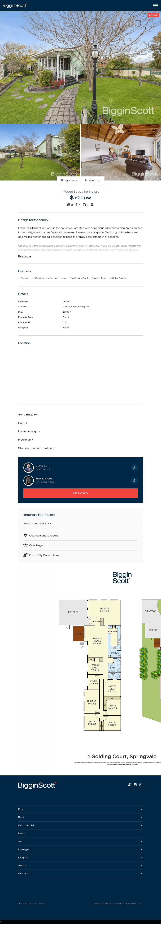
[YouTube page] (140, 787)
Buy (20, 811)
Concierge (36, 547)
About (22, 869)
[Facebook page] (130, 787)
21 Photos (69, 180)
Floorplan (92, 180)
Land (21, 836)
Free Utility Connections (45, 557)
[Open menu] (154, 5)
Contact (23, 877)
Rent (21, 819)
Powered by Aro (135, 907)
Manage (23, 852)
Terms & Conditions (27, 907)
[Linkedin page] (135, 787)
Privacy (41, 907)
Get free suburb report (44, 537)
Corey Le (41, 467)
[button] (23, 424)
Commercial (26, 828)
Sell (20, 844)
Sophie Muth (44, 480)
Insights (23, 860)
